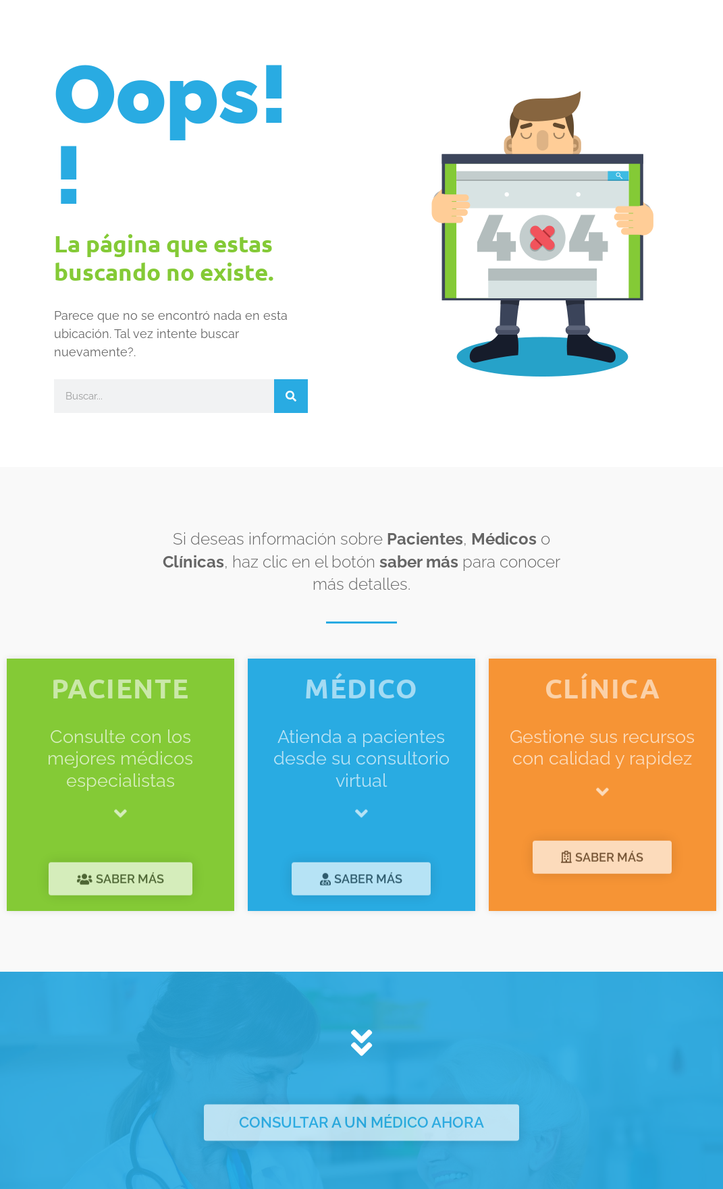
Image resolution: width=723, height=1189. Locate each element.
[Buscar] (291, 396)
